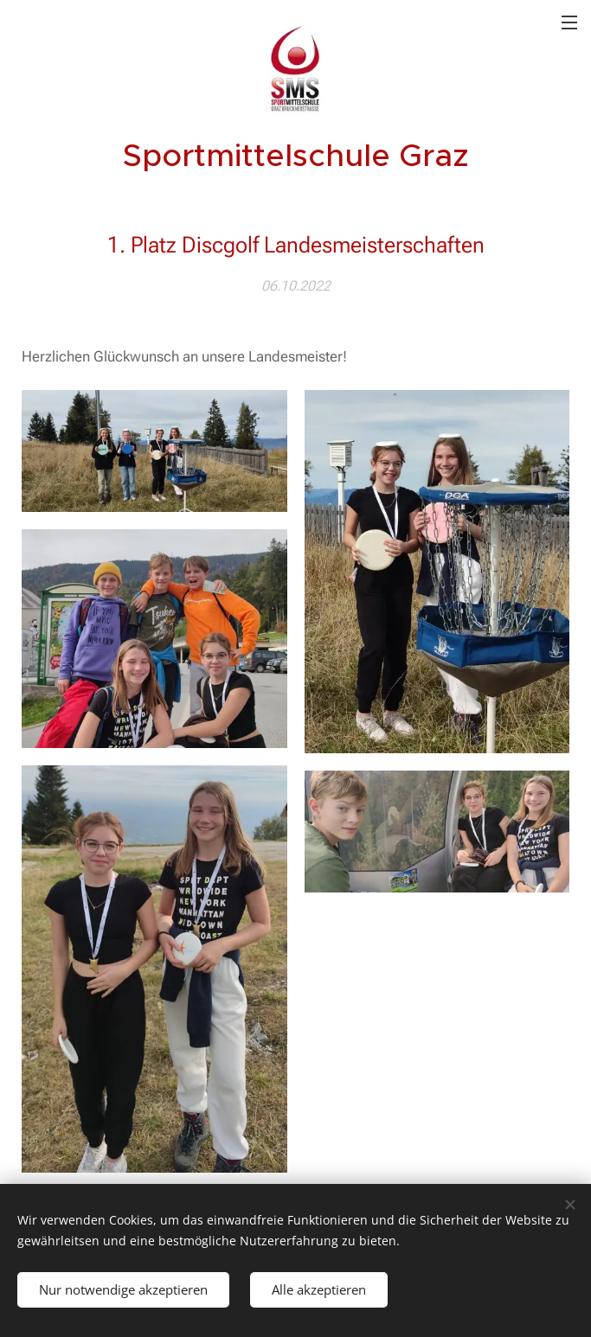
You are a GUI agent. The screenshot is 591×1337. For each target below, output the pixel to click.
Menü (569, 22)
